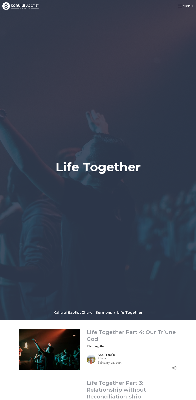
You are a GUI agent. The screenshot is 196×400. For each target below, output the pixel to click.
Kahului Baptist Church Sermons (83, 312)
